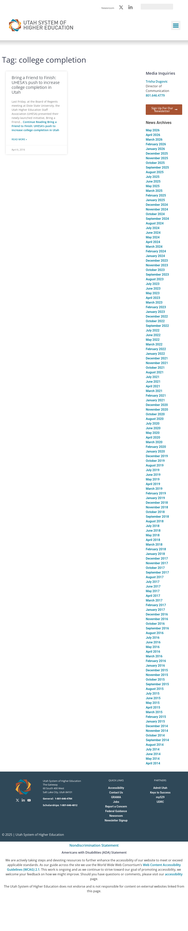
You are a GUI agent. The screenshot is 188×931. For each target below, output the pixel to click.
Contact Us (116, 792)
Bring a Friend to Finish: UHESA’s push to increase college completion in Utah (36, 85)
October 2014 (155, 735)
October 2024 (155, 214)
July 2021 (152, 377)
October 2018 (155, 512)
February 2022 (156, 349)
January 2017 (155, 610)
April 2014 (153, 763)
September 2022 (157, 326)
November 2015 (157, 675)
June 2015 (153, 698)
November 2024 (157, 209)
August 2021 (155, 372)
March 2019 (154, 489)
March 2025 (154, 191)
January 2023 (155, 312)
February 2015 (156, 717)
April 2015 (153, 707)
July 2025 (152, 177)
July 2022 (152, 330)
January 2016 (155, 665)
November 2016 (157, 619)
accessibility (174, 874)
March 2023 (154, 302)
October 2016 (155, 624)
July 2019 (152, 470)
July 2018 (152, 526)
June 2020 (153, 428)
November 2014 (157, 731)
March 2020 (154, 442)
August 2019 (155, 465)
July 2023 (152, 284)
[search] (157, 7)
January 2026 (155, 149)
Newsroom (116, 816)
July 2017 (152, 582)
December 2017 (157, 558)
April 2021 (153, 386)
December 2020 (157, 405)
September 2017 (157, 572)
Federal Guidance (116, 811)
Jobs (116, 802)
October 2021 (155, 367)
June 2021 (153, 381)
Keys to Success (160, 792)
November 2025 (157, 158)
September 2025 (157, 167)
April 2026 (153, 135)
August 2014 (155, 745)
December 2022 (157, 316)
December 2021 (157, 358)
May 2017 (153, 591)
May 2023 (153, 293)
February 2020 (156, 447)
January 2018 (155, 554)
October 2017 (155, 568)
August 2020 (155, 419)
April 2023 (153, 298)
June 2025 (153, 181)
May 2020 (153, 433)
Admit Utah (160, 788)
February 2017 (156, 605)
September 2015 (157, 684)
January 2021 (155, 400)
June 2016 (153, 642)
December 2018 (157, 502)
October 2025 (155, 163)
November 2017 (157, 563)
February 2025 (156, 195)
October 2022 (155, 321)
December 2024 (157, 205)
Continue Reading (35, 126)
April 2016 (153, 651)
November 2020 (157, 409)
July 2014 (152, 749)
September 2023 (157, 274)
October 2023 (155, 270)
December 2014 (157, 726)
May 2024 (153, 237)
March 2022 (154, 344)
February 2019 (156, 493)
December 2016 (157, 614)
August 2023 (155, 279)
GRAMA (116, 797)
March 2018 (154, 544)
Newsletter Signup (116, 820)
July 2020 (152, 423)
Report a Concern (116, 806)
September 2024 (157, 219)
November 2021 (157, 363)
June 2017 (153, 586)
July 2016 (152, 637)
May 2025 (153, 186)
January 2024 (155, 256)
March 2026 (154, 139)
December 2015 (157, 670)
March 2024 (154, 246)
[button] (175, 25)
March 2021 (154, 391)
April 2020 (153, 437)
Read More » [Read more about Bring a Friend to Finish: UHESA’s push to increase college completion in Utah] (19, 139)
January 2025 (155, 200)
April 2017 (153, 596)
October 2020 (155, 414)
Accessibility (116, 788)
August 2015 (155, 689)
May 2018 (153, 535)
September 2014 (157, 740)
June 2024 (153, 232)
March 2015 (154, 712)
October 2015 (155, 679)
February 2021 (156, 395)
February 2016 (156, 661)
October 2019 (155, 461)
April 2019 (153, 484)
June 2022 (153, 335)
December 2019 (157, 456)
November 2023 (157, 265)
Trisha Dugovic (157, 81)
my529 (160, 797)
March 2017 (154, 600)
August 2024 (155, 223)
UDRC (160, 802)
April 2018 (153, 540)
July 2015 (152, 693)
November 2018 (157, 507)
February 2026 (156, 144)
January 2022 (155, 354)
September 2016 (157, 628)
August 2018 (155, 521)
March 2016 (154, 656)
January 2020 (155, 451)
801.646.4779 (155, 95)
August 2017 (155, 577)
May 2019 (153, 479)
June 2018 (153, 530)
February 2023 (156, 307)
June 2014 (153, 754)
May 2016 (153, 647)
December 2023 (157, 260)
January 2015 (155, 721)
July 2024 (152, 228)
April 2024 (153, 242)
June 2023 (153, 288)
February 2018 (156, 549)
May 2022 (153, 340)
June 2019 (153, 475)
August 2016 (155, 633)
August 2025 (155, 172)
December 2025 (157, 153)
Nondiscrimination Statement (94, 845)
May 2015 (153, 703)
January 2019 (155, 498)
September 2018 (157, 516)
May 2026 (153, 130)
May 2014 (153, 759)
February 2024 (156, 251)
